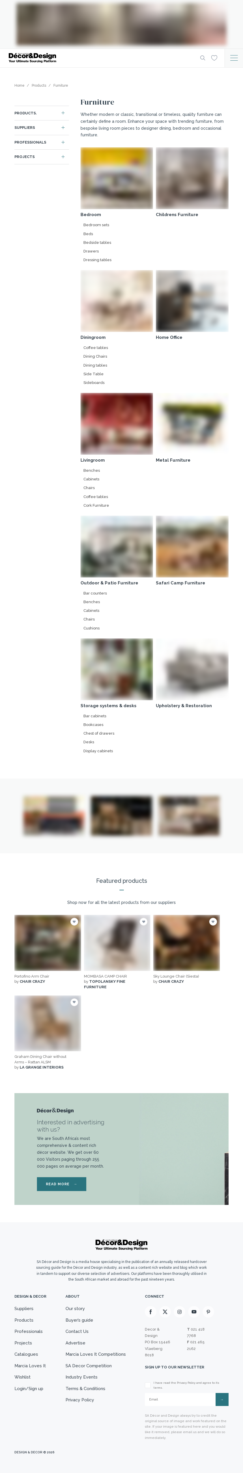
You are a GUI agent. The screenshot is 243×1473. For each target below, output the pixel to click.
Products (23, 1320)
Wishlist (22, 1377)
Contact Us (77, 1331)
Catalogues (26, 1354)
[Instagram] (179, 1311)
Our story (75, 1308)
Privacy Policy (80, 1400)
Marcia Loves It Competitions (96, 1354)
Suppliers (24, 127)
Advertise (75, 1343)
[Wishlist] (214, 58)
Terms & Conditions (85, 1388)
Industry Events (82, 1377)
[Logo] (100, 58)
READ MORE (61, 1184)
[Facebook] (150, 1311)
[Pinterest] (208, 1311)
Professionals (30, 142)
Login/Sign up (28, 1388)
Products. (25, 113)
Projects (24, 157)
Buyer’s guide (79, 1320)
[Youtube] (194, 1311)
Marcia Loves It (30, 1365)
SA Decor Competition (89, 1365)
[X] (165, 1311)
